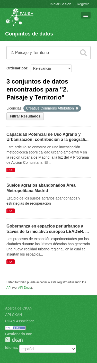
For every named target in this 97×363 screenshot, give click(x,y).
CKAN (14, 339)
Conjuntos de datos (29, 34)
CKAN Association (19, 321)
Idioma (11, 348)
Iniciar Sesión (61, 4)
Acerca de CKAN (18, 308)
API (8, 287)
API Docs (24, 287)
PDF (10, 170)
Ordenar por (16, 68)
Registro (83, 4)
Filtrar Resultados (25, 116)
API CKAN (13, 315)
